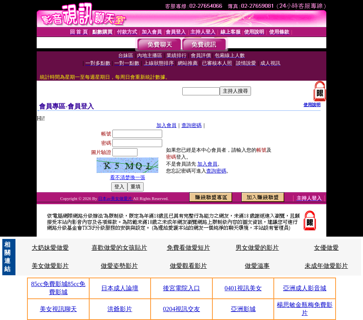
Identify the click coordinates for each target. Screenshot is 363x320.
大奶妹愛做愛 (50, 247)
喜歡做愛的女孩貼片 (119, 247)
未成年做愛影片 (326, 265)
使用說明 (312, 104)
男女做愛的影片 (257, 247)
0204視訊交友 (181, 309)
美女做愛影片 (50, 265)
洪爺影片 (119, 309)
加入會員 (166, 125)
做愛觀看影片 (188, 265)
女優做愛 (326, 247)
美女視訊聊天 (58, 309)
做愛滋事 (257, 265)
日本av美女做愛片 (115, 198)
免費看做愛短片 (188, 247)
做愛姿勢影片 (119, 265)
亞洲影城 (243, 309)
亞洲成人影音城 (304, 288)
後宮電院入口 (181, 288)
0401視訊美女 (243, 288)
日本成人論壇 (119, 288)
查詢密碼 (192, 125)
